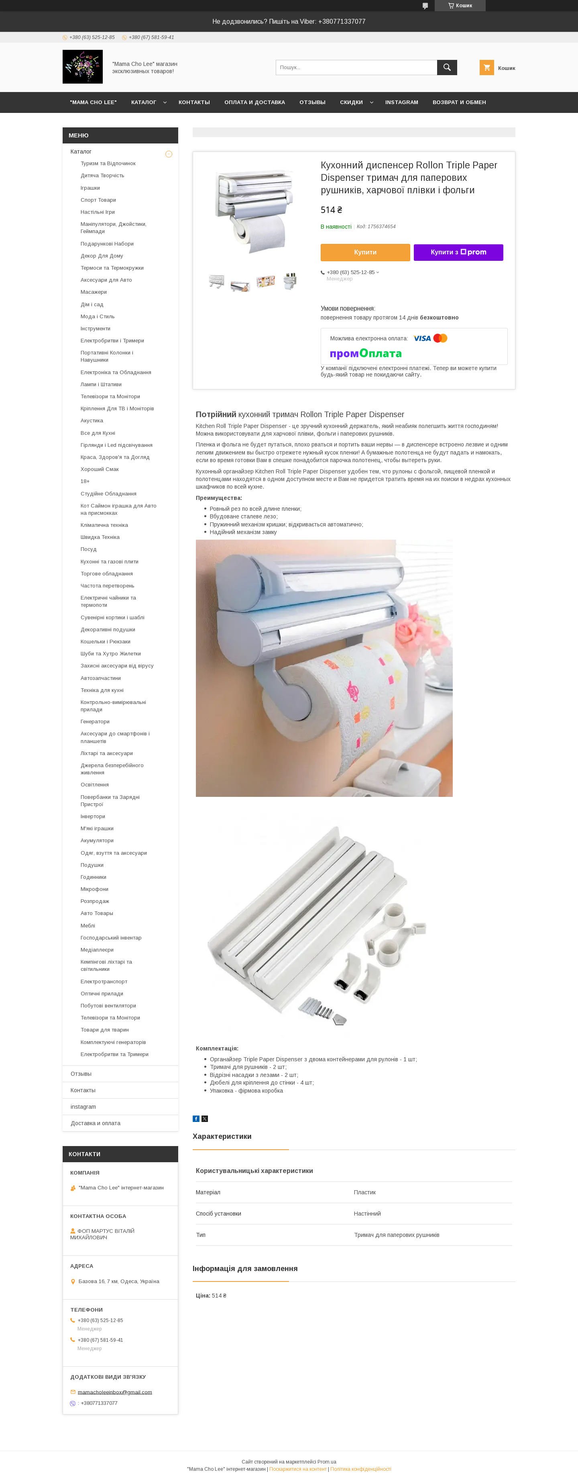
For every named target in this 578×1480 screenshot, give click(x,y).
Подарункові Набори (107, 244)
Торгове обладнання (107, 574)
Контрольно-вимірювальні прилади (113, 705)
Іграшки (90, 188)
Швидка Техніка (100, 537)
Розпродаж (95, 901)
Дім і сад (92, 304)
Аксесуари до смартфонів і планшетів (115, 737)
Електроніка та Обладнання (116, 372)
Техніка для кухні (102, 690)
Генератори (95, 722)
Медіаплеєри (97, 950)
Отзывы (312, 102)
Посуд (89, 549)
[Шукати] (447, 67)
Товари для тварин (105, 1030)
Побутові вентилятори (108, 1006)
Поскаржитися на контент (298, 1469)
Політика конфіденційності (360, 1469)
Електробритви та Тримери (115, 1054)
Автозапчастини (101, 678)
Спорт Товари (98, 200)
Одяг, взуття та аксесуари (114, 853)
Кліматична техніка (104, 525)
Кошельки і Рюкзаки (105, 642)
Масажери (94, 292)
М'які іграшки (97, 828)
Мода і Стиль (98, 316)
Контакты (194, 102)
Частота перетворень (107, 586)
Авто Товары (97, 913)
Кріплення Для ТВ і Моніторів (117, 408)
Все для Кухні (98, 433)
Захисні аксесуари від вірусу (117, 666)
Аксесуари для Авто (106, 280)
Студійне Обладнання (108, 494)
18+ (85, 481)
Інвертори (93, 816)
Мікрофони (94, 889)
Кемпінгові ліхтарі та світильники (106, 965)
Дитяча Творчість (102, 175)
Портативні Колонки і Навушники (107, 356)
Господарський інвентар (111, 938)
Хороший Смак (100, 469)
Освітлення (95, 785)
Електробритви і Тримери (112, 341)
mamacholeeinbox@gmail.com (115, 1392)
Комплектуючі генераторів (113, 1042)
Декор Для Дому (102, 256)
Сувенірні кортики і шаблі (112, 617)
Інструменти (95, 328)
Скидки (351, 102)
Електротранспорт (104, 981)
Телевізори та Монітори (110, 396)
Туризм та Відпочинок (108, 163)
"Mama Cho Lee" (93, 102)
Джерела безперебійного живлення (112, 769)
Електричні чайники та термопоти (108, 601)
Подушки (92, 865)
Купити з (458, 252)
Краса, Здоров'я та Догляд (115, 457)
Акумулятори (97, 840)
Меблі (88, 926)
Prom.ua (326, 1462)
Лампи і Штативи (101, 384)
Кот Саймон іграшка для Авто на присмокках (119, 509)
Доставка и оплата (95, 1123)
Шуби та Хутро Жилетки (111, 654)
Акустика (92, 421)
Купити (365, 252)
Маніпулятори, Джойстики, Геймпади (114, 227)
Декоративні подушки (108, 629)
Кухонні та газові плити (109, 562)
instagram (401, 102)
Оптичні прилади (102, 994)
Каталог (143, 102)
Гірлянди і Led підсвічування (117, 445)
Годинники (93, 877)
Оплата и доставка (254, 102)
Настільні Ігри (98, 212)
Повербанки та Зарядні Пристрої (110, 800)
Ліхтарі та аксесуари (107, 753)
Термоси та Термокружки (112, 268)
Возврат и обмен (459, 102)
